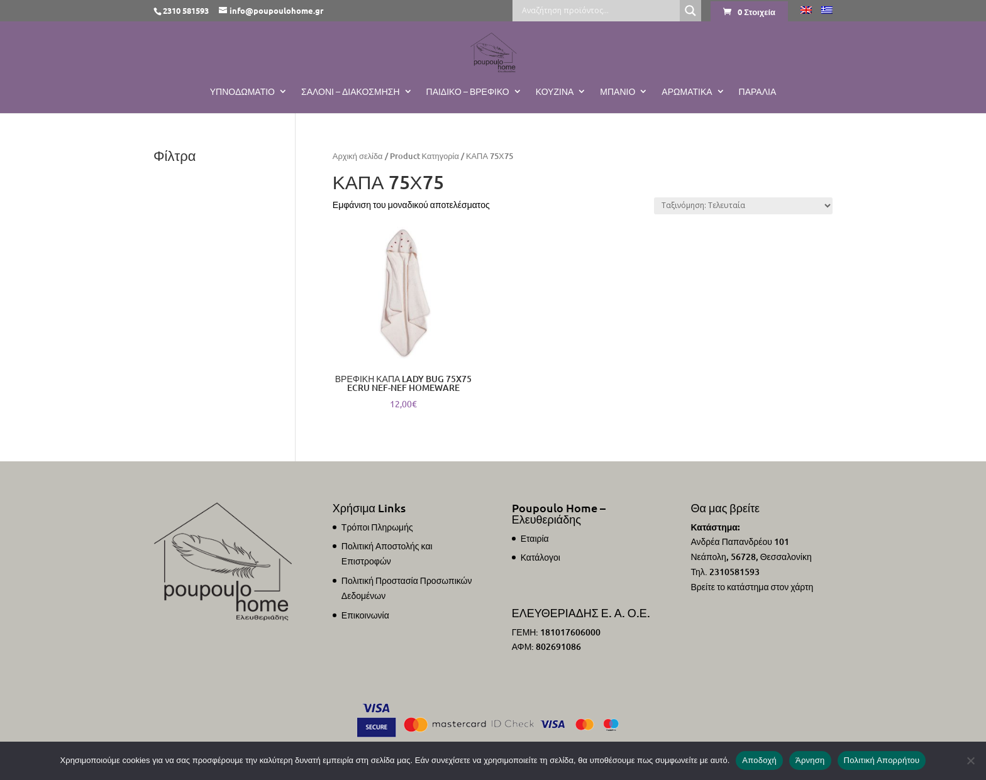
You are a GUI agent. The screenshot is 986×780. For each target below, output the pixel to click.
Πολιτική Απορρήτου (882, 760)
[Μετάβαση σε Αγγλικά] (806, 13)
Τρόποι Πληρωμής (377, 527)
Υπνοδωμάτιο (242, 92)
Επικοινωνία (365, 615)
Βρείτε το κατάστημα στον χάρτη (751, 587)
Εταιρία (535, 538)
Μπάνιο (617, 92)
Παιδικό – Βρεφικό (467, 92)
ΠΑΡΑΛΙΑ (758, 92)
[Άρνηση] (970, 760)
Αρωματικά (687, 92)
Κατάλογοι (540, 557)
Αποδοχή (759, 760)
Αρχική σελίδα (358, 156)
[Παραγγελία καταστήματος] (743, 205)
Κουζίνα (555, 92)
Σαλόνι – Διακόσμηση (350, 92)
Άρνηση (810, 760)
